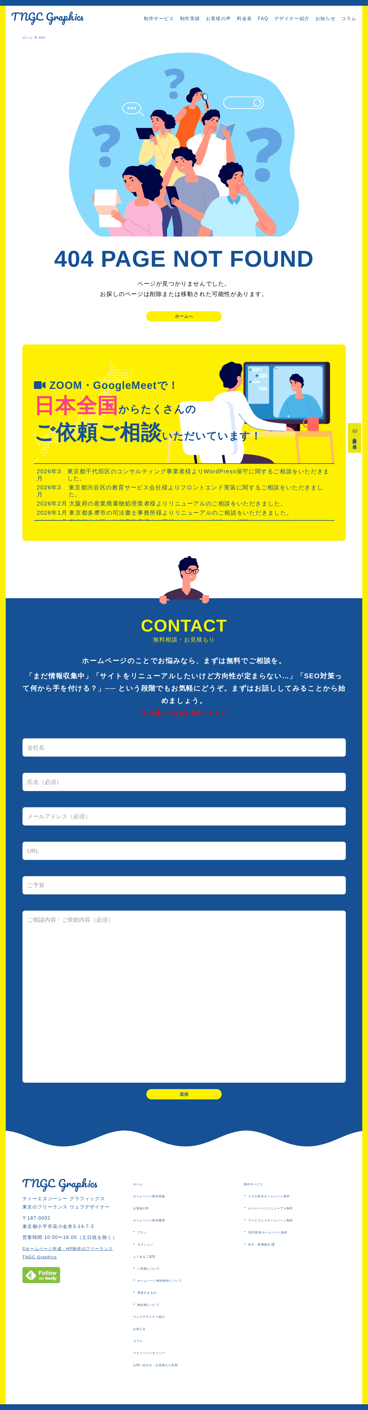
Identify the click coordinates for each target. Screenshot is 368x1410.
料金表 (244, 18)
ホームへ (184, 318)
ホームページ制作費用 (161, 1229)
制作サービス (159, 18)
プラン (145, 1241)
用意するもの (154, 1301)
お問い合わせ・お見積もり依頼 (172, 1373)
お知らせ (325, 18)
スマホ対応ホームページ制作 (284, 1205)
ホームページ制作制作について (176, 1289)
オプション (151, 1253)
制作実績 (190, 18)
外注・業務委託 (271, 1253)
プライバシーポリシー (161, 1361)
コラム (348, 18)
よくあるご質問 (152, 1265)
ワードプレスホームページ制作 (287, 1229)
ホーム (141, 1193)
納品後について (157, 1313)
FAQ (263, 18)
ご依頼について (157, 1277)
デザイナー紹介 (292, 18)
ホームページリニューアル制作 (287, 1217)
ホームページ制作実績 (161, 1205)
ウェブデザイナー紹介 (161, 1325)
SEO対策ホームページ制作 (282, 1241)
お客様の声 (218, 18)
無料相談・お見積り (355, 442)
